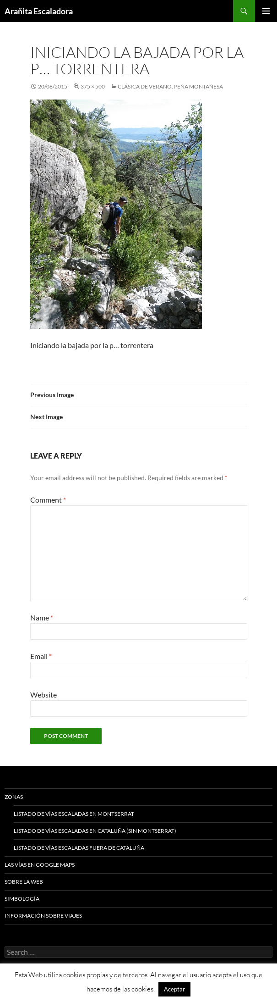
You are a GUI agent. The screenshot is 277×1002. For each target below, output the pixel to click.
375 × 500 (93, 86)
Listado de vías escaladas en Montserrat (74, 813)
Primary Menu (266, 11)
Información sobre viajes (43, 915)
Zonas (14, 796)
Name (41, 617)
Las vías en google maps (40, 864)
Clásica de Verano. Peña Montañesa (170, 86)
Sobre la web (24, 881)
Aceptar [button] (174, 989)
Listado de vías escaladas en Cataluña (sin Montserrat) (95, 830)
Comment (48, 499)
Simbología (22, 898)
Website (43, 694)
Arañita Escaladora (39, 11)
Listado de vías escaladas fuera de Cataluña (79, 847)
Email (41, 656)
